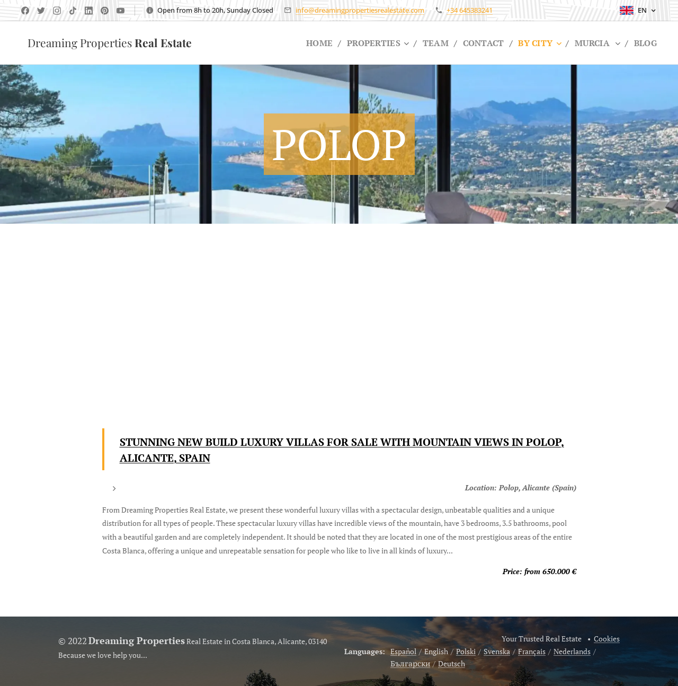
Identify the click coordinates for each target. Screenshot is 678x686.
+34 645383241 (470, 10)
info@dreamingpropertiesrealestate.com (360, 10)
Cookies (607, 639)
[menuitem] (311, 43)
